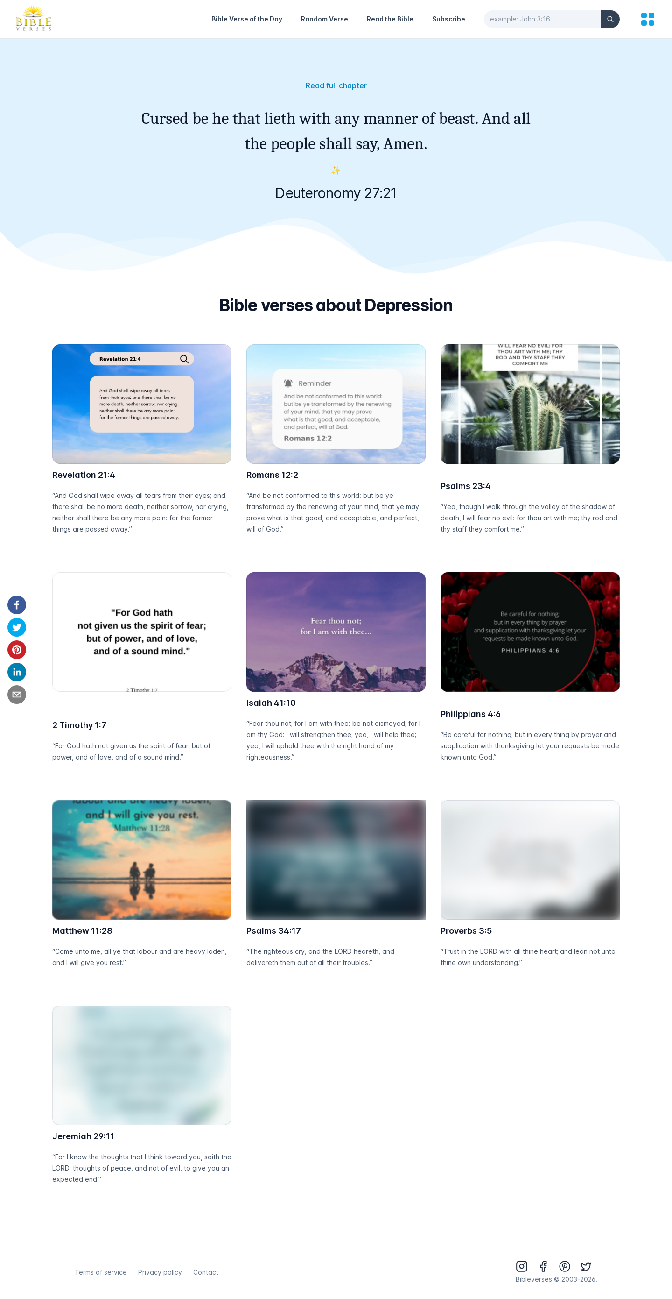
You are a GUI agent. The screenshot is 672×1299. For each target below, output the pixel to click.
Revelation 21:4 (83, 475)
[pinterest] (16, 649)
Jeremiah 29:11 (83, 1136)
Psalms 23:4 (466, 486)
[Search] (610, 19)
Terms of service (101, 1272)
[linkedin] (16, 672)
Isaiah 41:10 (271, 703)
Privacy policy (160, 1272)
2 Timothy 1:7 (79, 725)
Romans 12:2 (272, 475)
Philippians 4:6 (471, 714)
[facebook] (16, 605)
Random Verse (324, 19)
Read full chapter (336, 85)
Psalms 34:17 (273, 931)
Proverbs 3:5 (466, 931)
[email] (16, 694)
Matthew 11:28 (82, 931)
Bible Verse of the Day (246, 19)
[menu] (647, 19)
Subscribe (448, 19)
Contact (205, 1272)
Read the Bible (390, 19)
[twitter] (16, 627)
